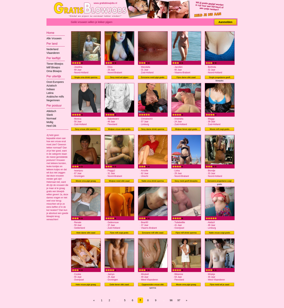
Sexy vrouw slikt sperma (86, 129)
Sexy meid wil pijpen (119, 77)
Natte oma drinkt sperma (153, 181)
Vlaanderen (53, 52)
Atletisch (51, 111)
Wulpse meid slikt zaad (119, 181)
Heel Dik (51, 125)
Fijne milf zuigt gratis (119, 233)
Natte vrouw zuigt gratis (219, 233)
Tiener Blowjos (54, 63)
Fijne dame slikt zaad (186, 77)
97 (178, 300)
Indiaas (50, 89)
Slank (49, 114)
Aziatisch (51, 85)
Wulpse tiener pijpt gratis (186, 129)
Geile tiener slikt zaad (119, 284)
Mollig (49, 122)
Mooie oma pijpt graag (86, 181)
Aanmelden (225, 22)
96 (171, 300)
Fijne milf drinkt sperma (186, 233)
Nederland (52, 49)
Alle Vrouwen (54, 38)
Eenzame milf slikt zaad (152, 233)
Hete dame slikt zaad (85, 233)
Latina (49, 92)
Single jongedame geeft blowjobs (219, 77)
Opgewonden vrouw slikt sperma (153, 284)
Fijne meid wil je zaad (219, 284)
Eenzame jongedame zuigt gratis (219, 181)
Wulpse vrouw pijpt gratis (119, 129)
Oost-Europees (55, 81)
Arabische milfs (55, 96)
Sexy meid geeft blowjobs (186, 181)
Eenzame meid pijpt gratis (152, 77)
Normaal (51, 118)
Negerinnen (53, 100)
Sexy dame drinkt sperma (152, 129)
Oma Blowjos (54, 71)
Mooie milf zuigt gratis (219, 129)
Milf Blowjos (53, 67)
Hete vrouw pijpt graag (86, 284)
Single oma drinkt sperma (85, 77)
